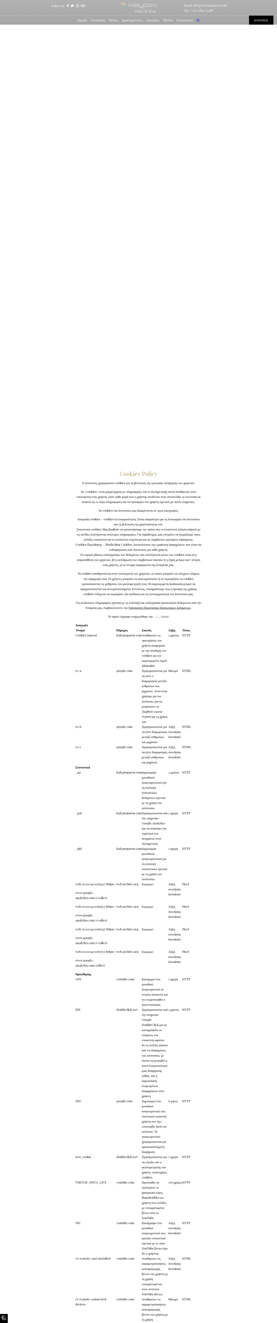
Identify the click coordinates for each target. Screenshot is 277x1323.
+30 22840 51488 (202, 10)
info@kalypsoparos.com (210, 5)
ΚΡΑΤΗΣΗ (261, 20)
